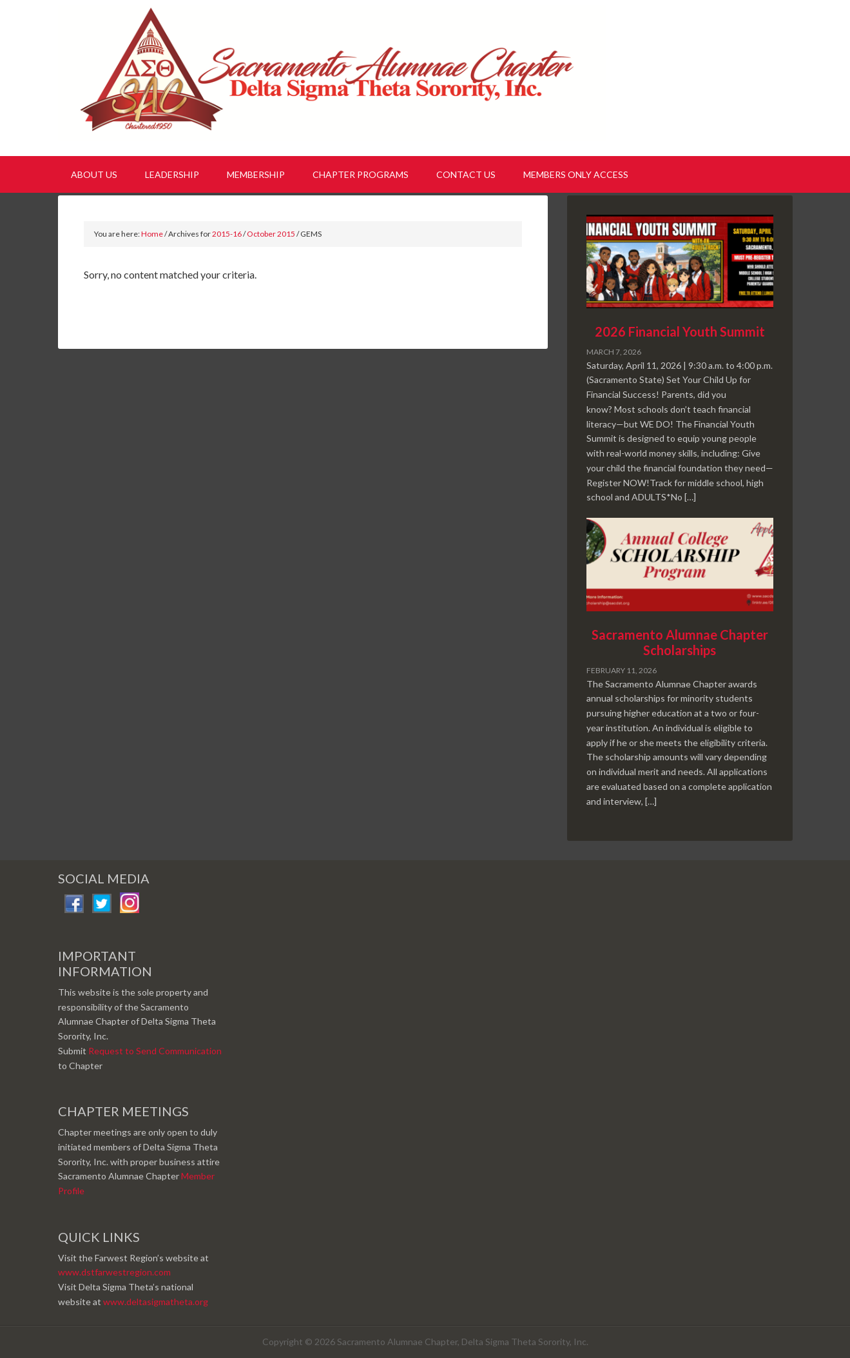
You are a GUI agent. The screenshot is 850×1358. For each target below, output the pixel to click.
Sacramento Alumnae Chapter (335, 76)
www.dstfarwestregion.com (114, 1271)
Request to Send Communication (155, 1050)
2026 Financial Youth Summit (680, 331)
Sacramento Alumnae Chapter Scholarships (680, 642)
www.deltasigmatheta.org (155, 1301)
